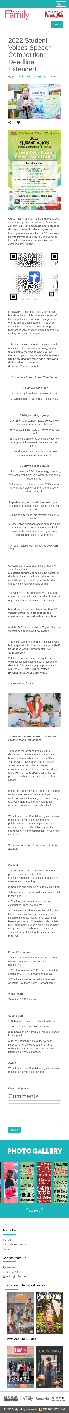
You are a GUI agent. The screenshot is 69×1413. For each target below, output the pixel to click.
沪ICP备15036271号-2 (52, 1409)
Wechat (10, 1267)
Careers (7, 1249)
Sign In (61, 4)
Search (57, 24)
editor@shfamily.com (18, 1276)
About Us (8, 1240)
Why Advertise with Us (15, 1244)
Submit (14, 1129)
